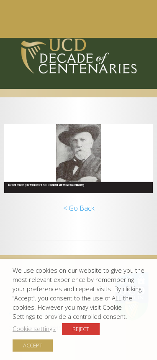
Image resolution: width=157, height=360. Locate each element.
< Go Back (78, 208)
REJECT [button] (80, 329)
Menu (74, 18)
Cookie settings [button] (34, 328)
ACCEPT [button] (32, 345)
